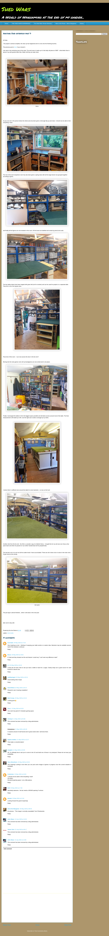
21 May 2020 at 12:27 (23, 739)
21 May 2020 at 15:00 (19, 750)
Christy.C (10, 719)
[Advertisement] (37, 908)
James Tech (11, 829)
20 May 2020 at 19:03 (17, 654)
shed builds (10, 633)
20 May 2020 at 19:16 (16, 665)
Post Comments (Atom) (40, 931)
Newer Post (7, 925)
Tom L (9, 708)
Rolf (9, 788)
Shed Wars (16, 9)
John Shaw (11, 819)
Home (6, 23)
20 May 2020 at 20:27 (21, 687)
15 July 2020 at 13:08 (20, 840)
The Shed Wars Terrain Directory (43, 23)
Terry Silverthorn (12, 762)
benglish (10, 750)
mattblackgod (12, 677)
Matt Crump (11, 698)
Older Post (67, 925)
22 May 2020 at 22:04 (24, 762)
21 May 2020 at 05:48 (19, 719)
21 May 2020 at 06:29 (21, 729)
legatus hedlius (12, 739)
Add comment (8, 848)
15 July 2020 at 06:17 (21, 829)
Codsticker (11, 774)
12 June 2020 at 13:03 (21, 819)
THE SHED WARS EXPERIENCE (21, 23)
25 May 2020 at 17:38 (16, 788)
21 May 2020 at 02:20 (17, 708)
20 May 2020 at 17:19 (20, 642)
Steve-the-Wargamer (13, 808)
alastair (10, 798)
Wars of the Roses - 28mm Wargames (65, 23)
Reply (9, 649)
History (82, 23)
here (15, 47)
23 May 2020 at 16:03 (20, 774)
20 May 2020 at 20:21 (22, 677)
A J (8, 665)
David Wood (11, 687)
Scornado (10, 642)
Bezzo (9, 654)
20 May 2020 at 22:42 (21, 698)
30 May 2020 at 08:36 (26, 808)
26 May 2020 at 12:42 (18, 798)
